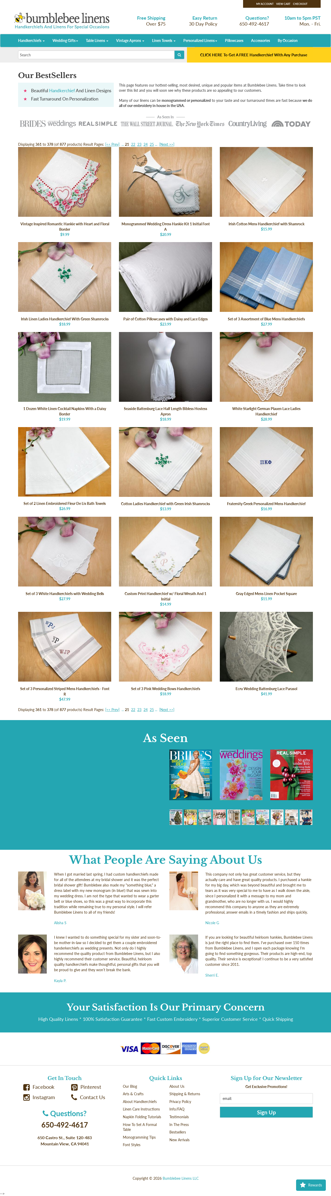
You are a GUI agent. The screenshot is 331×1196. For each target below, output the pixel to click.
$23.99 (165, 284)
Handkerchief (62, 90)
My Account (265, 3)
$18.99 (64, 284)
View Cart (283, 3)
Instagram (39, 1097)
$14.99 (165, 561)
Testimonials (179, 1117)
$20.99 (165, 192)
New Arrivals (179, 1140)
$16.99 (266, 469)
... (123, 144)
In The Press (179, 1124)
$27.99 (266, 284)
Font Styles (131, 1145)
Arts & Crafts (133, 1094)
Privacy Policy (180, 1101)
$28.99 (266, 377)
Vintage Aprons (130, 40)
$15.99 (266, 189)
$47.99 (64, 656)
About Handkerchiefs (140, 1101)
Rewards (311, 1185)
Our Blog (130, 1086)
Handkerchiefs (31, 40)
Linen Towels (164, 40)
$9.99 (64, 192)
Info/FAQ (176, 1109)
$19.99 (64, 377)
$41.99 (266, 654)
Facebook (38, 1087)
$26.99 (64, 469)
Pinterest (86, 1087)
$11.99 (266, 559)
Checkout (300, 3)
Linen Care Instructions (141, 1109)
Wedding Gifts (65, 40)
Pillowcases (234, 40)
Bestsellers (177, 1132)
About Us (176, 1086)
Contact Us (88, 1097)
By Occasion (288, 40)
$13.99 (165, 469)
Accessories (260, 40)
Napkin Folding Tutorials (142, 1117)
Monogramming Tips (139, 1137)
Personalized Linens (200, 40)
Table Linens (97, 40)
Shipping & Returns (184, 1094)
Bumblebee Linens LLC (181, 1178)
